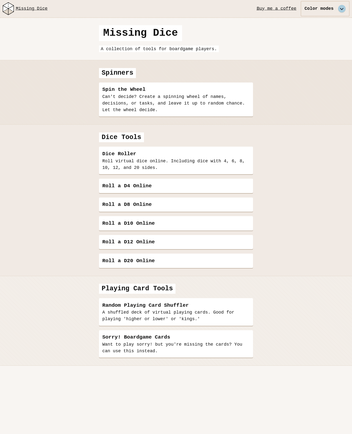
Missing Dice (24, 9)
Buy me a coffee (276, 8)
